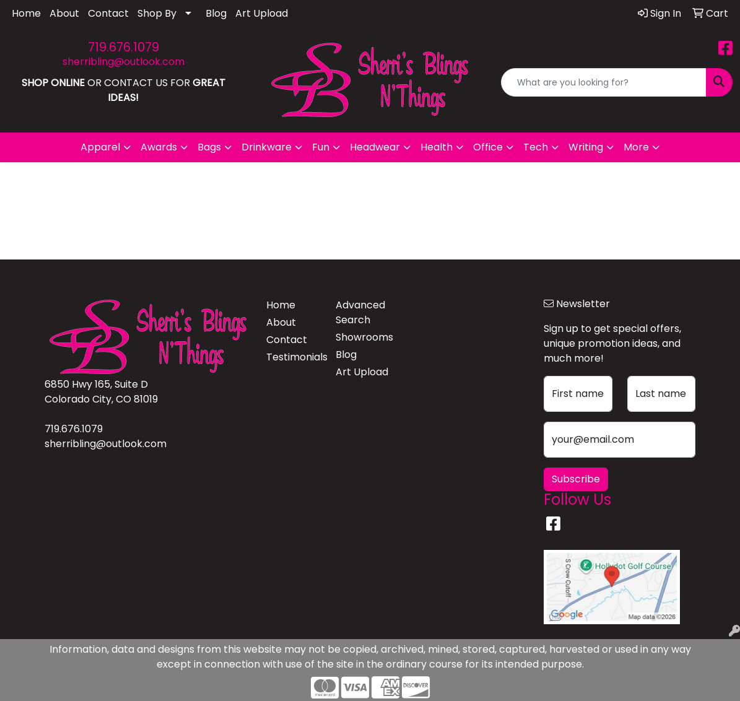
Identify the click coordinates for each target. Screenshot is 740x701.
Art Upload (261, 13)
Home (26, 13)
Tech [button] (535, 147)
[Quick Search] (604, 82)
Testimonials (293, 357)
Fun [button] (320, 147)
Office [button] (488, 147)
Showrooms (363, 337)
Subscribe (576, 479)
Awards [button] (159, 147)
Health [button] (436, 147)
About (64, 13)
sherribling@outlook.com (124, 61)
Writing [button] (585, 147)
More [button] (636, 147)
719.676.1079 (123, 47)
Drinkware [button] (267, 147)
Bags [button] (209, 147)
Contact (108, 13)
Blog (216, 13)
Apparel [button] (100, 147)
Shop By (156, 13)
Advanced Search (360, 312)
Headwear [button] (375, 147)
